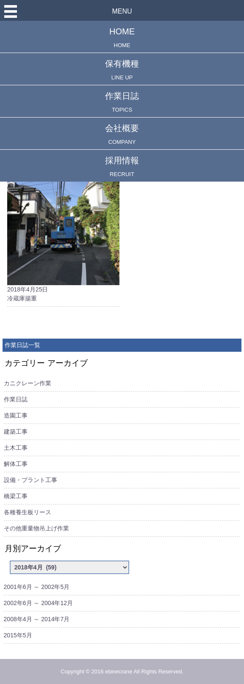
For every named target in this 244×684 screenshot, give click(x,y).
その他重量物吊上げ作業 (36, 528)
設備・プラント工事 (30, 480)
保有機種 (122, 70)
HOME (122, 37)
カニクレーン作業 (27, 383)
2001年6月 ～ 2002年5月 (37, 586)
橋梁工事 (16, 496)
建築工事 (16, 431)
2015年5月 (18, 635)
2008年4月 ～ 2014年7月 (37, 619)
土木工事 (16, 447)
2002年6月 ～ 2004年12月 (38, 603)
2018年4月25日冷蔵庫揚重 (63, 218)
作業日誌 (122, 102)
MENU (122, 11)
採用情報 (122, 166)
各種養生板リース (27, 512)
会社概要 (122, 134)
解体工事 (16, 463)
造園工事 (16, 415)
